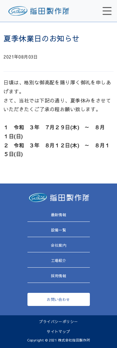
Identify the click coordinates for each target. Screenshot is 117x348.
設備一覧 (58, 229)
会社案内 (58, 245)
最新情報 (58, 214)
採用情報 (58, 275)
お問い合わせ (58, 299)
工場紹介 (58, 260)
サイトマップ (58, 331)
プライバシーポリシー (58, 321)
